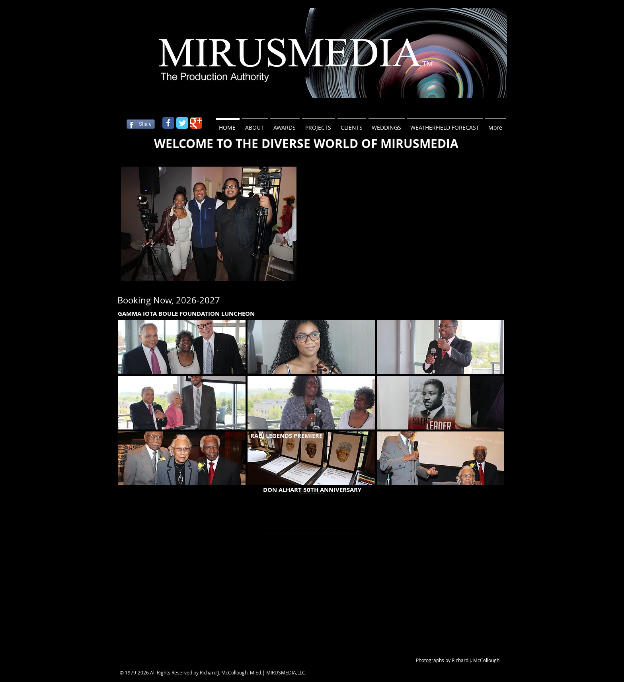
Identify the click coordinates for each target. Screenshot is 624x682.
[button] (208, 224)
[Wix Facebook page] (168, 123)
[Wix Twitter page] (182, 123)
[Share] (141, 124)
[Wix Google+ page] (196, 123)
